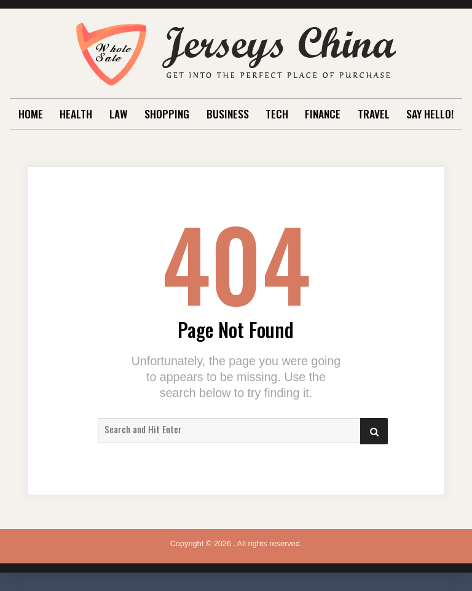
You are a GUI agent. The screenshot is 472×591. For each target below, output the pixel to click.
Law (118, 114)
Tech (277, 114)
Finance (322, 114)
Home (30, 114)
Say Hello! (430, 114)
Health (76, 114)
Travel (374, 114)
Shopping (166, 114)
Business (227, 114)
